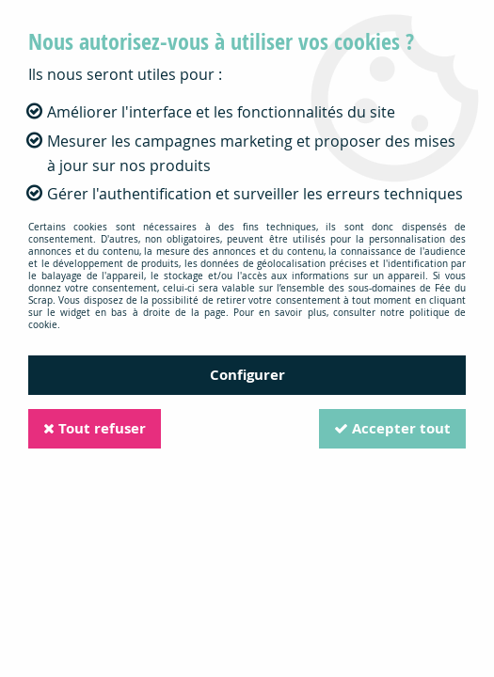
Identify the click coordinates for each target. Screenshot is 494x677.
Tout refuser (94, 428)
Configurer (247, 375)
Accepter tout (392, 428)
